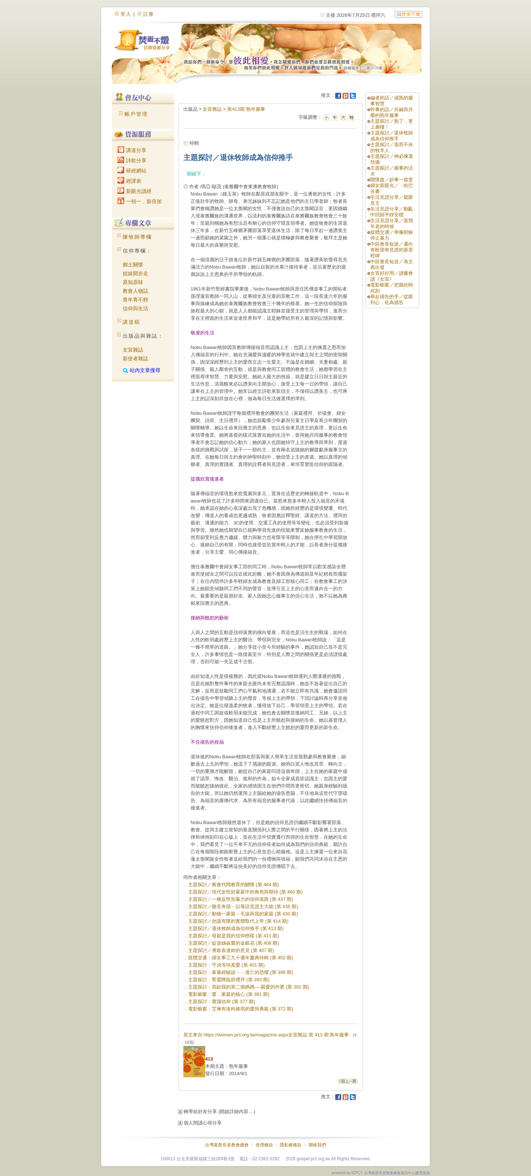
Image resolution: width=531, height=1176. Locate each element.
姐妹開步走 (135, 273)
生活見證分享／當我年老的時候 (391, 223)
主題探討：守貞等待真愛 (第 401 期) (226, 965)
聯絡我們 (317, 1144)
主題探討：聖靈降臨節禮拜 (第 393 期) (229, 979)
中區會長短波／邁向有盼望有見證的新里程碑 (391, 249)
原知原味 (133, 282)
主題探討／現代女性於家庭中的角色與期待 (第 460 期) (245, 892)
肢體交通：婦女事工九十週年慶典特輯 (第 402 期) (240, 957)
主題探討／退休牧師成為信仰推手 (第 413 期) (236, 928)
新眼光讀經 (134, 191)
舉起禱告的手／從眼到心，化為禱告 (391, 299)
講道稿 (131, 322)
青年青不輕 (135, 300)
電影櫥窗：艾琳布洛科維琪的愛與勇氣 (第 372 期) (240, 1009)
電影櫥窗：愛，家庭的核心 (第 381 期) (229, 994)
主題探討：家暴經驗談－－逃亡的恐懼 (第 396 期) (240, 972)
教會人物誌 (135, 291)
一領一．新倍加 (139, 201)
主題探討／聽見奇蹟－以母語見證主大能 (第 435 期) (243, 906)
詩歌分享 (131, 160)
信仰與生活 (135, 308)
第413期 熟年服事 (246, 109)
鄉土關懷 (133, 265)
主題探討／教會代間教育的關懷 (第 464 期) (233, 884)
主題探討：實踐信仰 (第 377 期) (221, 1001)
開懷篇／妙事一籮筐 (391, 179)
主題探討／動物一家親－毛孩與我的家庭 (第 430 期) (243, 914)
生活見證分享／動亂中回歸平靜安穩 (391, 211)
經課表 (129, 181)
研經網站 (131, 171)
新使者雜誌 (135, 358)
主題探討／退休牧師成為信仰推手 (391, 135)
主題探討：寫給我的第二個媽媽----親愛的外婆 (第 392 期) (248, 987)
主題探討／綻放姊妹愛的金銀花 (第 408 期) (233, 943)
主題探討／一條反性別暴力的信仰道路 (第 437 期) (240, 899)
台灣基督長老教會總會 (227, 1144)
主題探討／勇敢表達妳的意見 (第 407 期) (231, 950)
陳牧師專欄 (137, 237)
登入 (126, 14)
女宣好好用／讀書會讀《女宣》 (391, 276)
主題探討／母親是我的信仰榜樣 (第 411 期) (233, 935)
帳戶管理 (136, 114)
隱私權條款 (291, 1144)
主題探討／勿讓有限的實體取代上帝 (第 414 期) (238, 921)
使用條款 (264, 1144)
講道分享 (131, 150)
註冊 (148, 14)
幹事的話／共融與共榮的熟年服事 (391, 112)
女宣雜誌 (133, 350)
